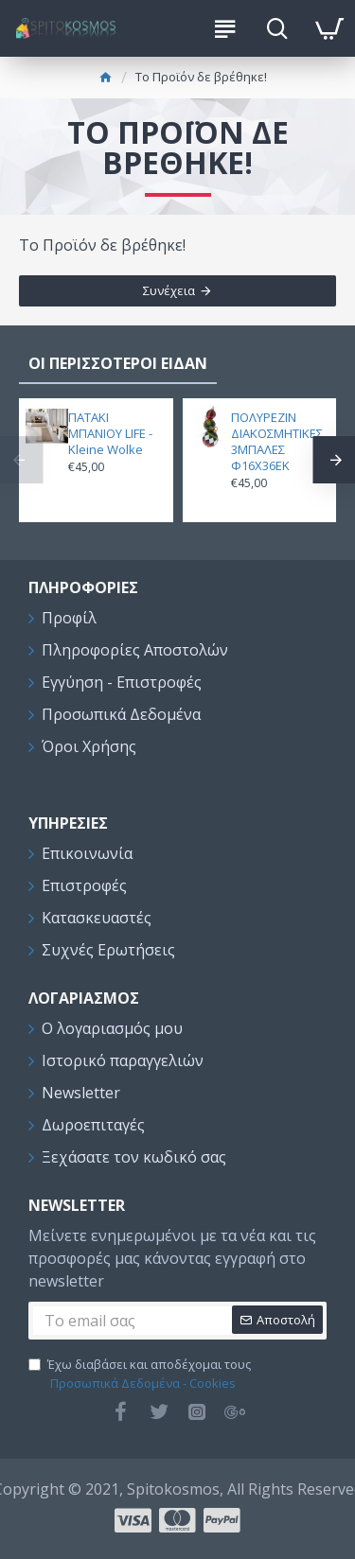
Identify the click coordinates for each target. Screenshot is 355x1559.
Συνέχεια (169, 290)
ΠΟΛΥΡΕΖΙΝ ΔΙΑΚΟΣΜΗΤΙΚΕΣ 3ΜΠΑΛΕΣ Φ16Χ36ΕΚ (277, 442)
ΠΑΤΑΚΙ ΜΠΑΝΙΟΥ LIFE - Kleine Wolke (110, 434)
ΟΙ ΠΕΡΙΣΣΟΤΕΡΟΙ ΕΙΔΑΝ (117, 363)
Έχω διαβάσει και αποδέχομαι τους (139, 1374)
